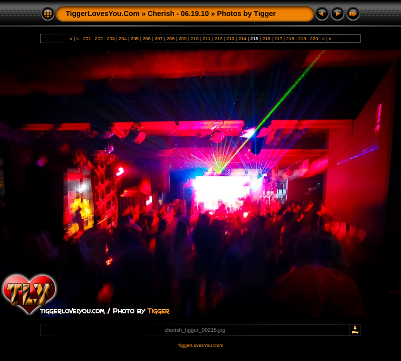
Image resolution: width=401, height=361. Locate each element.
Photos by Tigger (246, 14)
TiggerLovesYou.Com (102, 14)
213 (230, 38)
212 (218, 38)
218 (290, 38)
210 (194, 38)
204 (122, 38)
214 (242, 38)
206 (146, 38)
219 (302, 38)
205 (134, 38)
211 (206, 38)
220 (314, 38)
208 (170, 38)
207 (158, 38)
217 (278, 38)
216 (266, 38)
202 (99, 38)
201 (87, 38)
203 (111, 38)
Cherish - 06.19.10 (178, 14)
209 (182, 38)
